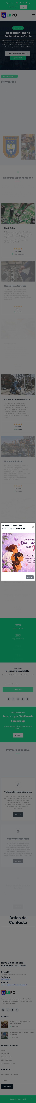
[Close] (33, 527)
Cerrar (29, 577)
